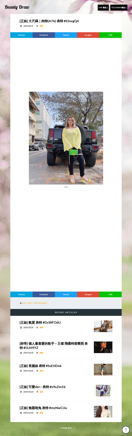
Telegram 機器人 (119, 7)
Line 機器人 (103, 7)
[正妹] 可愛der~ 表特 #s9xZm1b (42, 387)
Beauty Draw (17, 7)
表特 (41, 26)
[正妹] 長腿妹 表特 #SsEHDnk (40, 366)
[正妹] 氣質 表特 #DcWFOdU (40, 322)
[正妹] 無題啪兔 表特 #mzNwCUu (43, 408)
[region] (66, 63)
